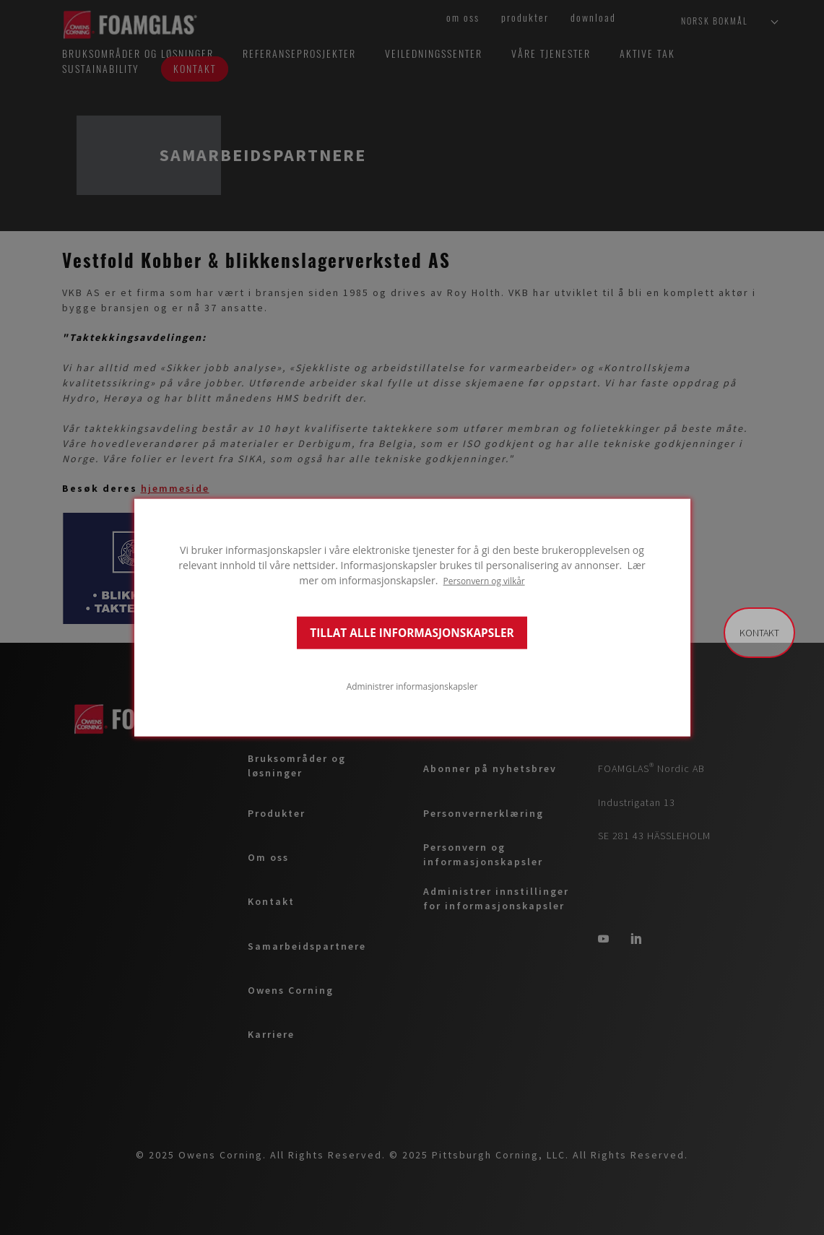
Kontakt (759, 632)
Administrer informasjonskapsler (412, 685)
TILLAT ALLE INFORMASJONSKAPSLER (411, 632)
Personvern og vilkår (484, 580)
